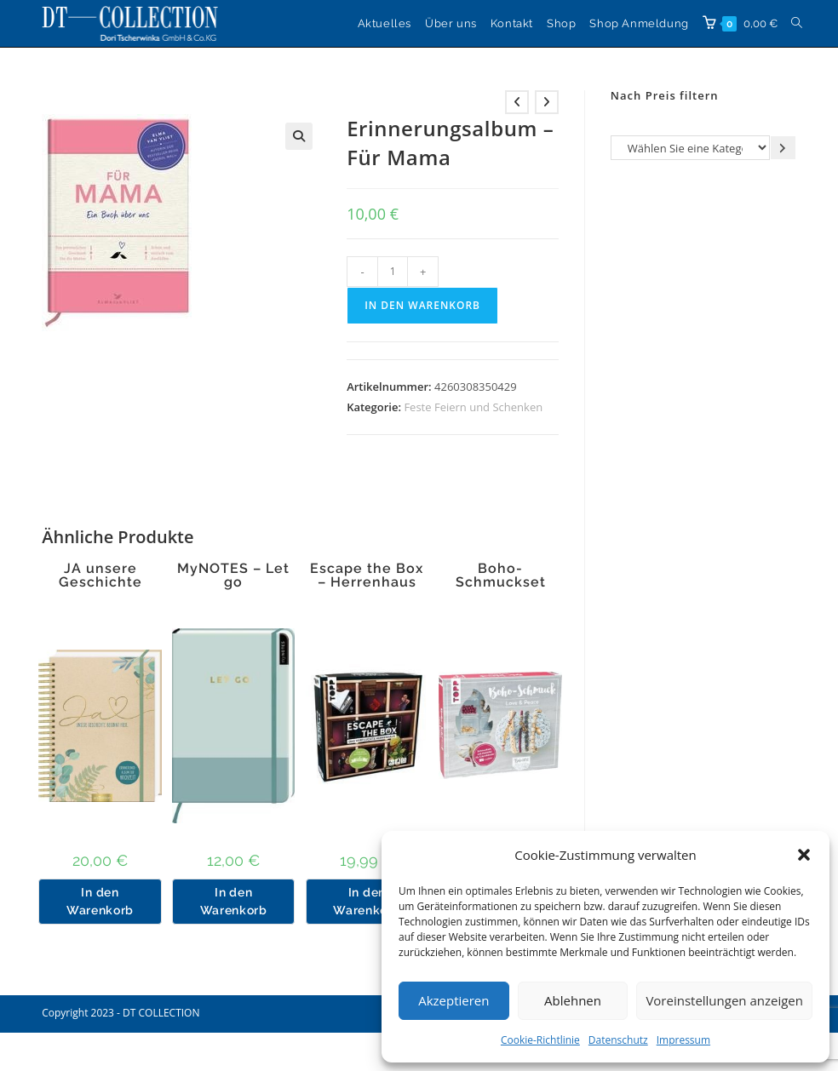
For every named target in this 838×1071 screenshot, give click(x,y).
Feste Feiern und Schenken (473, 407)
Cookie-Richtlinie (540, 1040)
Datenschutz (618, 1040)
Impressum (683, 1040)
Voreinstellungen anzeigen (724, 1000)
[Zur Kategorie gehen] (783, 147)
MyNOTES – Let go (233, 575)
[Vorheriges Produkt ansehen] (517, 102)
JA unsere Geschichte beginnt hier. (100, 582)
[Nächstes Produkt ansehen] (547, 102)
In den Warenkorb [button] (100, 901)
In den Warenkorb (422, 305)
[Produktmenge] (392, 271)
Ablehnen (572, 1000)
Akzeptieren (453, 1000)
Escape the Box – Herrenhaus (366, 575)
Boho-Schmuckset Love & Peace (500, 582)
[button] (803, 854)
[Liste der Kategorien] (690, 147)
